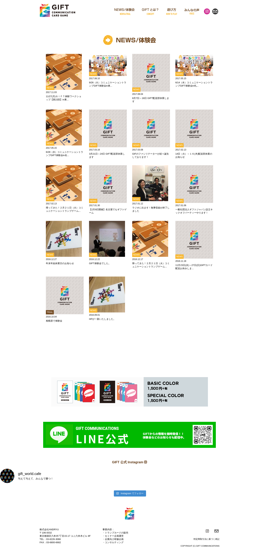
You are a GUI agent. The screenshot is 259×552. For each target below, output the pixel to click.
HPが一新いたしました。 (102, 319)
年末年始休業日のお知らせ (60, 263)
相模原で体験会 (54, 320)
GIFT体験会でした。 (100, 263)
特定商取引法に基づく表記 (206, 539)
